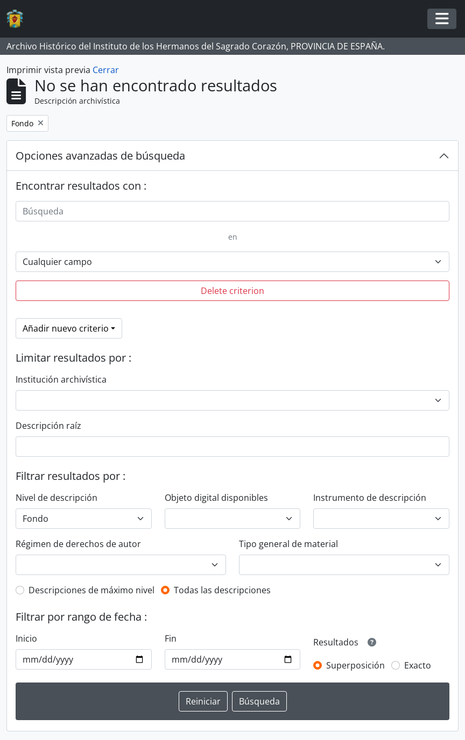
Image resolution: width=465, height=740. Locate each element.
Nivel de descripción (56, 498)
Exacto (417, 665)
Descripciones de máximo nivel (91, 590)
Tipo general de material (288, 544)
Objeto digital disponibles (216, 498)
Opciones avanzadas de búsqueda (100, 155)
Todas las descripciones (222, 590)
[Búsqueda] (232, 211)
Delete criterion (232, 291)
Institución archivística (61, 379)
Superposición (355, 665)
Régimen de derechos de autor (78, 544)
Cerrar (106, 70)
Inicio (26, 638)
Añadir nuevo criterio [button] (66, 328)
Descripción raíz (48, 426)
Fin (171, 638)
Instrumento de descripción (369, 498)
